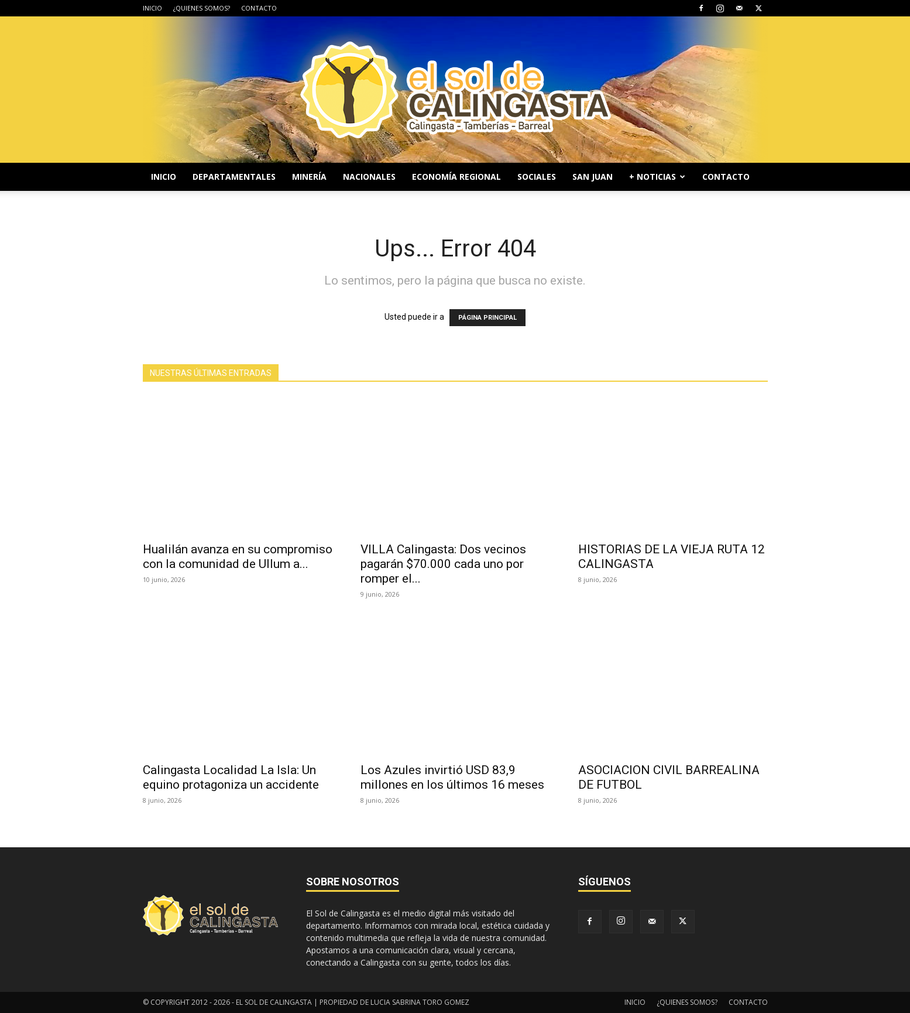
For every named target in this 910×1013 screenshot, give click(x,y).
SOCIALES (536, 176)
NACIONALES (369, 176)
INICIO (152, 8)
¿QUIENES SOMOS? (201, 8)
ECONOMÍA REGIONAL (456, 176)
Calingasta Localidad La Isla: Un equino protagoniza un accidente (231, 777)
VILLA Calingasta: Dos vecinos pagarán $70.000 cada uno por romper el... (443, 564)
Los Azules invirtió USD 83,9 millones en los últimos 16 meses (452, 777)
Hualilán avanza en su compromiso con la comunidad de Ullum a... (237, 556)
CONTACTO (259, 8)
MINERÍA (309, 176)
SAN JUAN (592, 176)
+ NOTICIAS (657, 176)
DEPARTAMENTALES (234, 176)
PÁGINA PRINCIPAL (487, 317)
